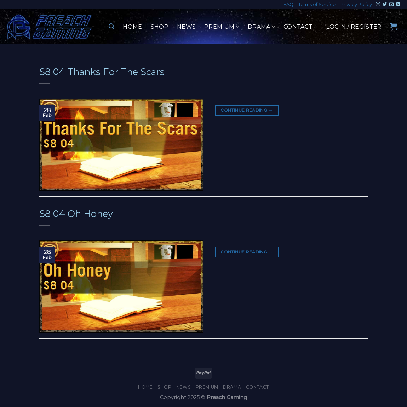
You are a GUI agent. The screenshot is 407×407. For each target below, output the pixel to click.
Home (132, 26)
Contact (298, 26)
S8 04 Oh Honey (76, 213)
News (186, 26)
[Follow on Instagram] (378, 4)
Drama (261, 26)
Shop (159, 26)
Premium (221, 26)
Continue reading (246, 110)
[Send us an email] (391, 4)
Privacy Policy (356, 4)
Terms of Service (317, 4)
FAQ (288, 4)
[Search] (111, 26)
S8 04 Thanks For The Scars (102, 71)
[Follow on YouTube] (398, 4)
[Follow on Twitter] (385, 4)
